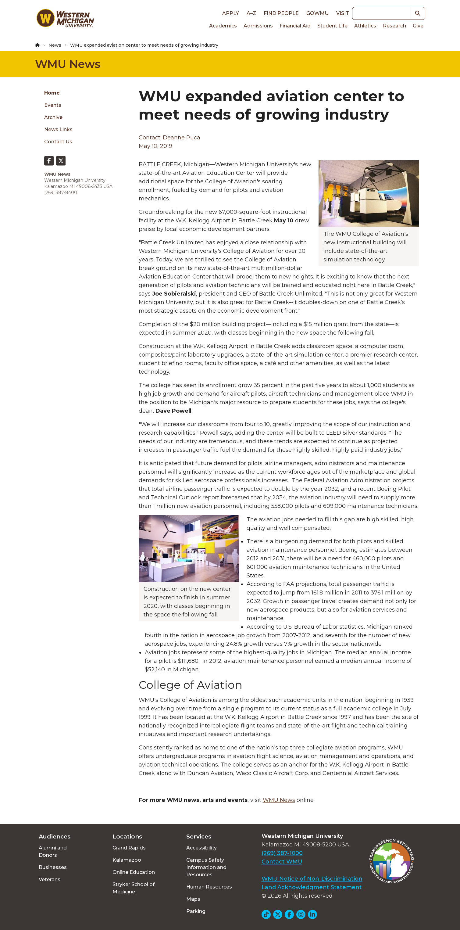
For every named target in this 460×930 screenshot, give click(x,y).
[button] (417, 13)
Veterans (49, 879)
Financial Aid (295, 26)
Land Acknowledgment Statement (312, 887)
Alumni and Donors (53, 851)
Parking (195, 911)
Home (52, 93)
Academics (223, 26)
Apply (230, 13)
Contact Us (58, 142)
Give (418, 26)
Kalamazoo (126, 860)
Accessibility (201, 848)
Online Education (133, 872)
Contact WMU (282, 861)
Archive (53, 117)
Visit (342, 13)
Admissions (258, 26)
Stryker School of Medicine (133, 888)
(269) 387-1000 (282, 853)
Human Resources (209, 887)
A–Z (251, 13)
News (54, 45)
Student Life (332, 26)
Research (394, 26)
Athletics (365, 26)
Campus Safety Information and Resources (206, 867)
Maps (193, 899)
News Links (58, 129)
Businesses (53, 867)
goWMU (317, 13)
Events (52, 105)
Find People (281, 13)
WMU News (67, 64)
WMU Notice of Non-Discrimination (312, 878)
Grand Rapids (129, 848)
